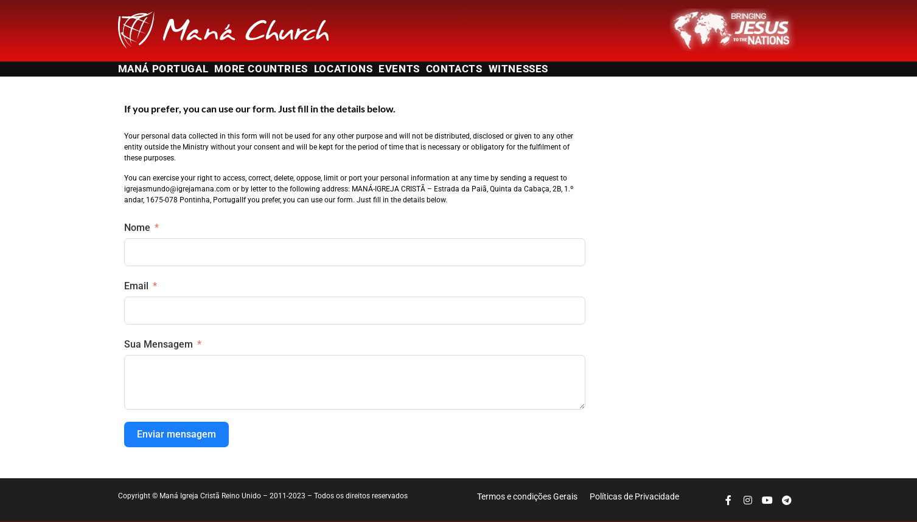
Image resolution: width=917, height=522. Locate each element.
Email (136, 286)
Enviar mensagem (176, 434)
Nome (137, 227)
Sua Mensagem (158, 344)
